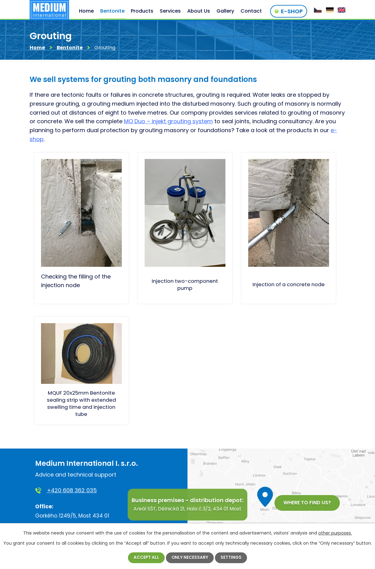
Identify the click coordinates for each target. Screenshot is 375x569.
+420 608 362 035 (72, 491)
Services (170, 10)
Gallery (225, 10)
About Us (198, 10)
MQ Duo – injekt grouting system (168, 122)
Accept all (146, 558)
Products (142, 10)
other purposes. (335, 533)
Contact (251, 10)
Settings (231, 558)
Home (37, 48)
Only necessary (189, 558)
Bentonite (70, 48)
